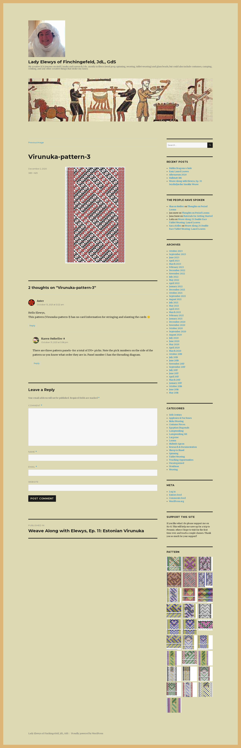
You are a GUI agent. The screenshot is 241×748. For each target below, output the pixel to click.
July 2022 (173, 277)
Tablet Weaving (177, 456)
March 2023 (175, 264)
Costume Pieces (177, 424)
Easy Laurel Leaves (179, 171)
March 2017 (174, 380)
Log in (172, 491)
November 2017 (176, 363)
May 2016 (173, 392)
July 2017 (173, 370)
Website (33, 482)
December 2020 (177, 322)
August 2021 (175, 299)
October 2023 (176, 251)
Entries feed (175, 495)
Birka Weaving (176, 421)
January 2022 (176, 286)
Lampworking (176, 431)
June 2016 (174, 389)
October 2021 (175, 293)
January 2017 (175, 383)
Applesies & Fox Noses (180, 418)
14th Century (175, 415)
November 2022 (177, 273)
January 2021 (175, 318)
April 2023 (174, 260)
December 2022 (177, 270)
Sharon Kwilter (176, 206)
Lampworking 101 (178, 434)
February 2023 (176, 267)
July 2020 (174, 338)
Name (32, 452)
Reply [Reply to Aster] (32, 325)
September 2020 (177, 331)
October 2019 (175, 354)
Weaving (173, 469)
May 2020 (174, 344)
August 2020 (175, 335)
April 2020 (174, 347)
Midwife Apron (176, 444)
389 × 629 (33, 173)
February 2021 (176, 315)
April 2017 (174, 376)
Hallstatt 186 (175, 178)
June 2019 (174, 360)
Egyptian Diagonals (179, 427)
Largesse (174, 437)
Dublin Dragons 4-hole (180, 168)
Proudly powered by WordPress (87, 733)
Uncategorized (176, 463)
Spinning (173, 453)
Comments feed (177, 498)
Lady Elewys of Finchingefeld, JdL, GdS (72, 61)
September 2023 (177, 254)
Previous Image (36, 142)
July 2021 (173, 302)
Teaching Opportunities (181, 460)
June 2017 (173, 373)
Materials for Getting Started (198, 216)
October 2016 (175, 386)
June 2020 (174, 341)
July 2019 (173, 357)
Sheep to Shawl (176, 450)
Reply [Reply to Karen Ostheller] (37, 363)
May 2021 (174, 306)
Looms (172, 440)
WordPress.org (176, 501)
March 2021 (175, 312)
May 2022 (174, 280)
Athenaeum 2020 (178, 174)
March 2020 (175, 351)
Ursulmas (174, 466)
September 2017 (177, 367)
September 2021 (177, 296)
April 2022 (174, 283)
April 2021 (174, 309)
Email (32, 467)
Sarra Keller (175, 225)
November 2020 (177, 325)
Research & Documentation (183, 447)
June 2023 (174, 257)
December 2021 (177, 289)
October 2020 (176, 328)
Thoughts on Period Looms (195, 213)
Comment (35, 405)
